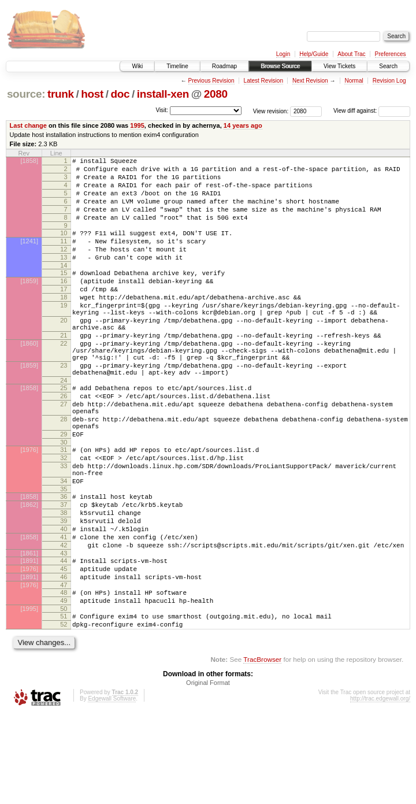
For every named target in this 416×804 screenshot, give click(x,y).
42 (63, 621)
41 (63, 611)
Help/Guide (313, 54)
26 (63, 442)
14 (63, 286)
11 (63, 256)
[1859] (29, 303)
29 (63, 489)
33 (63, 526)
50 (63, 695)
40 (63, 601)
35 (63, 554)
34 (63, 545)
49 (63, 685)
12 (63, 266)
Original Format (208, 772)
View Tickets (339, 66)
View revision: (271, 111)
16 (63, 303)
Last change (28, 125)
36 (63, 562)
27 (63, 452)
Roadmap (224, 66)
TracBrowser (262, 749)
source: (26, 94)
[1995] (29, 695)
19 (63, 332)
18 (63, 323)
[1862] (29, 572)
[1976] (29, 506)
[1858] (29, 160)
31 (63, 506)
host (92, 94)
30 (63, 499)
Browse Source (280, 66)
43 (63, 631)
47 (63, 668)
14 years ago (243, 125)
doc (119, 94)
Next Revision (310, 80)
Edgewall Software (112, 789)
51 (63, 702)
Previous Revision (211, 80)
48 (63, 675)
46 (63, 658)
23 (63, 406)
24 (63, 425)
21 (63, 369)
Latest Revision (263, 80)
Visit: (161, 110)
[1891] (29, 638)
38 (63, 582)
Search (388, 66)
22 (63, 379)
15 (63, 293)
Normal (353, 80)
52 (63, 712)
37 (63, 572)
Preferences (390, 54)
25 (63, 432)
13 (63, 276)
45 (63, 648)
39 (63, 591)
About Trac (351, 54)
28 (63, 471)
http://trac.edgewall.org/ (380, 789)
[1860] (29, 379)
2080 (216, 94)
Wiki (137, 66)
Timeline (177, 66)
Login (283, 54)
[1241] (29, 256)
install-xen (163, 94)
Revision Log (389, 80)
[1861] (29, 631)
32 (63, 516)
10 (63, 246)
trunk (60, 94)
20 (63, 351)
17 (63, 313)
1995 (137, 125)
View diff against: (371, 111)
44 (63, 638)
